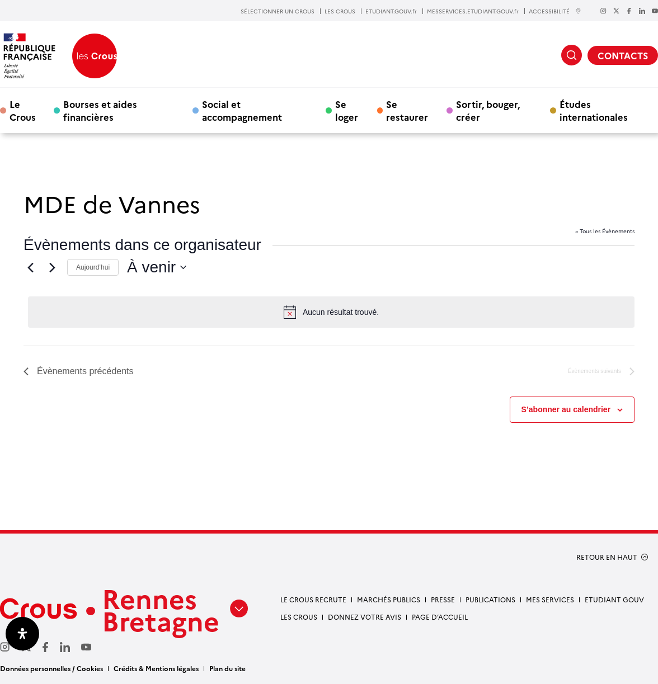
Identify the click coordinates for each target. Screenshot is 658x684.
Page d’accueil (440, 616)
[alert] (331, 312)
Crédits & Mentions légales (156, 668)
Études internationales (594, 110)
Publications (490, 599)
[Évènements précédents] (30, 267)
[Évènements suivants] (52, 267)
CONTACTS (623, 55)
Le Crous (23, 110)
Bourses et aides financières (100, 110)
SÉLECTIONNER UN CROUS (277, 11)
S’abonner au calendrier (566, 409)
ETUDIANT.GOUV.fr (391, 11)
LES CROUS (340, 11)
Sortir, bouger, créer (488, 110)
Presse (443, 599)
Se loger (346, 110)
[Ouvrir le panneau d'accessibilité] (22, 633)
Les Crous (298, 616)
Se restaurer (407, 110)
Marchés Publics (388, 599)
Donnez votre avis (364, 616)
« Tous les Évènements (604, 231)
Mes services (550, 599)
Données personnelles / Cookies (51, 668)
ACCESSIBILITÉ (555, 11)
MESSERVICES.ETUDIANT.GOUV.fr (473, 11)
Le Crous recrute (313, 599)
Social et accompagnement (242, 110)
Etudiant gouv (614, 599)
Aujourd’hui (93, 267)
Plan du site (227, 668)
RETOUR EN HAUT (606, 557)
